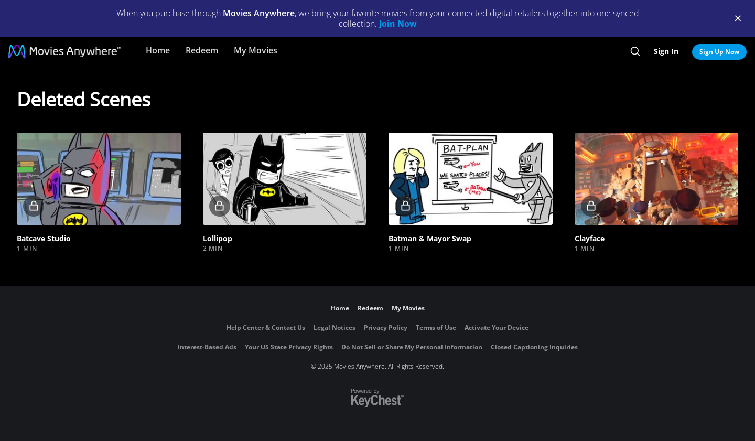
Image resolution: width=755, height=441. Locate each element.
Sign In (666, 51)
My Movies (255, 50)
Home (158, 50)
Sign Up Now (719, 51)
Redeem (202, 50)
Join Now (398, 23)
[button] (99, 179)
